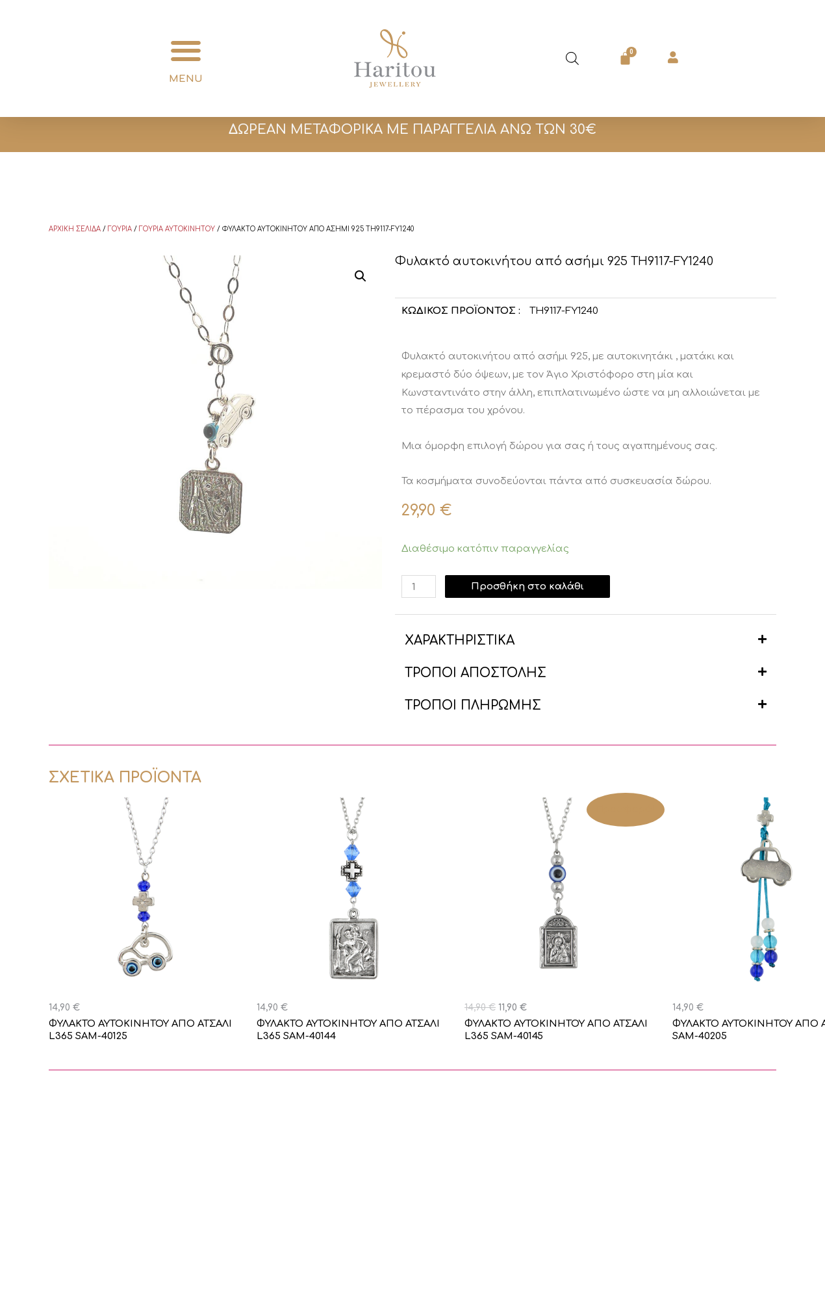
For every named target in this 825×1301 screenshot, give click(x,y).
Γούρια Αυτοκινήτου (177, 229)
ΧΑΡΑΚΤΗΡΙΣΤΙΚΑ (459, 640)
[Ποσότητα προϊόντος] (419, 586)
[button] (186, 51)
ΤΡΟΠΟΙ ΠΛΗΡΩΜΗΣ (473, 705)
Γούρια (120, 229)
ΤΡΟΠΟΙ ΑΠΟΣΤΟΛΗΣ (475, 673)
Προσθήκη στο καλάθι (529, 586)
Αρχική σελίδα (75, 229)
